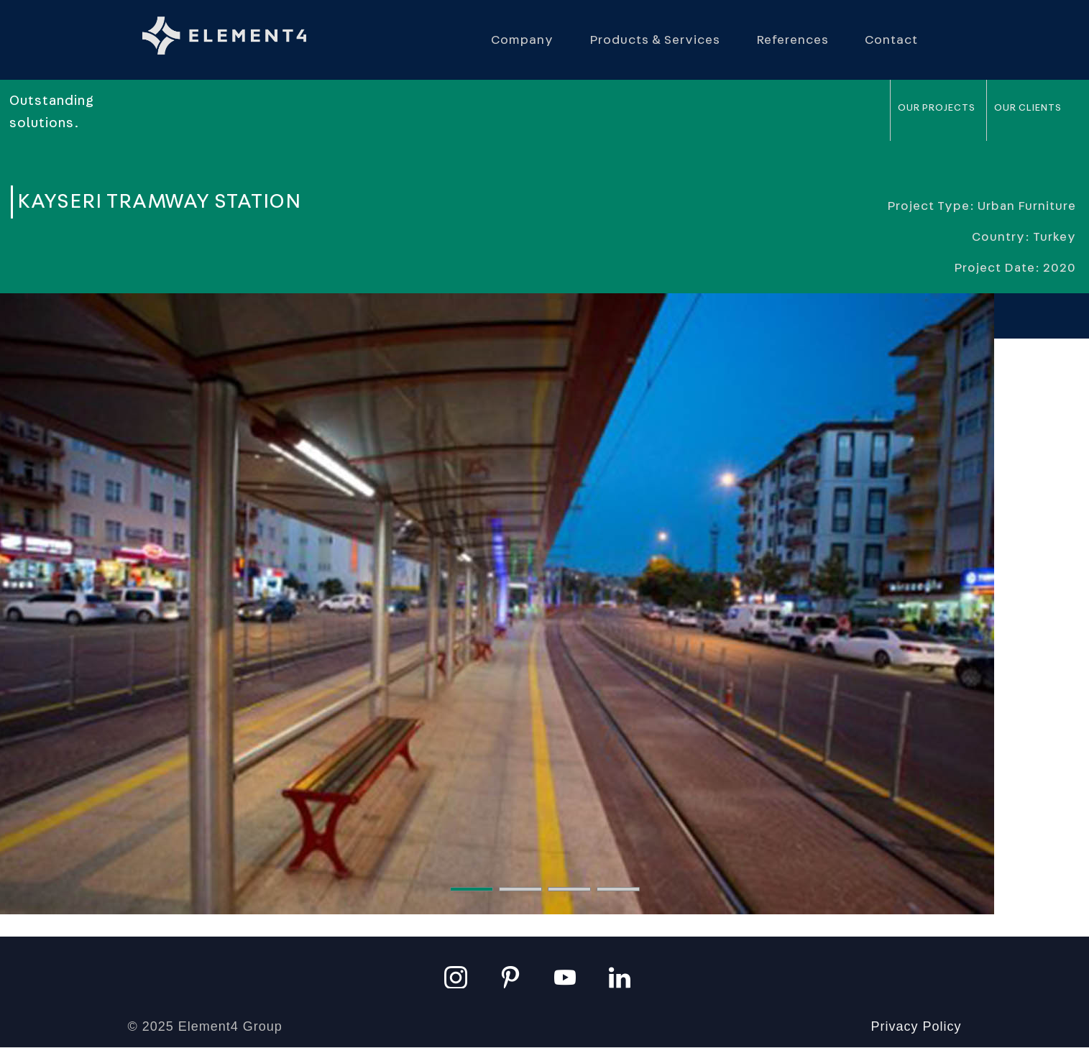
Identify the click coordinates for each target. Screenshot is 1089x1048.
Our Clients (1028, 108)
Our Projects (936, 108)
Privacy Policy (915, 1026)
